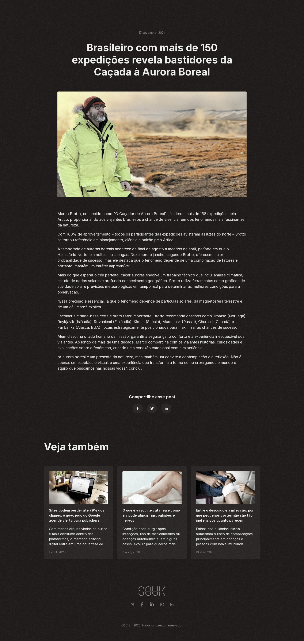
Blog (235, 8)
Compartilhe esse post (152, 396)
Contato (253, 8)
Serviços (180, 8)
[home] (51, 8)
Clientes (201, 8)
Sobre (219, 8)
